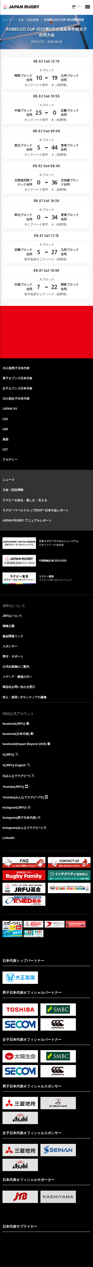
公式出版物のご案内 (15, 666)
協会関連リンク (12, 636)
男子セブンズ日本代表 (17, 378)
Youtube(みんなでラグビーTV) (23, 797)
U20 (5, 429)
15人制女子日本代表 (16, 398)
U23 (5, 419)
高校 (5, 439)
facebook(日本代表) (16, 734)
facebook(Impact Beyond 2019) (24, 744)
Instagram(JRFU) (14, 807)
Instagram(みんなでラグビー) (22, 828)
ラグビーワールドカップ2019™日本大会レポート (35, 510)
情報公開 (8, 626)
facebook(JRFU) (13, 723)
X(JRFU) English (14, 765)
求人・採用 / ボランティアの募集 (24, 697)
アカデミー (9, 459)
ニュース (8, 479)
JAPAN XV (9, 408)
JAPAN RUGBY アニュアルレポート (27, 520)
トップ (6, 20)
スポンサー (9, 646)
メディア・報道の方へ (17, 677)
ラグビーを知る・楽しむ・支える (24, 500)
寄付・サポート (12, 656)
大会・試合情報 (28, 20)
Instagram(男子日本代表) (19, 817)
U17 (5, 449)
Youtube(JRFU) (13, 787)
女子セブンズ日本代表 (17, 388)
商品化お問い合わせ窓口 (18, 687)
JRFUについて (12, 616)
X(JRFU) (8, 754)
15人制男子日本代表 (16, 368)
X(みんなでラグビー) (16, 776)
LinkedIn (8, 838)
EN (78, 6)
